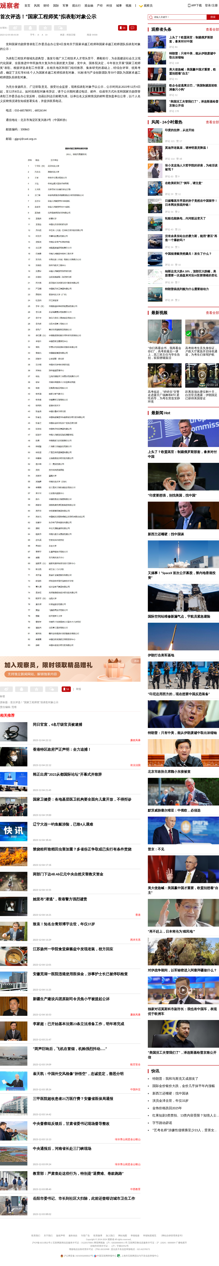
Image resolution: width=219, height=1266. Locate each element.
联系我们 (35, 1235)
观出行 (76, 5)
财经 (46, 5)
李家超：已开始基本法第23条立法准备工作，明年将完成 (78, 1024)
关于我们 (48, 1235)
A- (39, 35)
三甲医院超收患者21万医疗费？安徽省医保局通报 (73, 1098)
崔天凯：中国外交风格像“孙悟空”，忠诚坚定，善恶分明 (78, 1074)
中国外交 (135, 1089)
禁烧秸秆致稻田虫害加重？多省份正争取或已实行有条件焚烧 (82, 849)
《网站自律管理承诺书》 (172, 1235)
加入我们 (110, 1235)
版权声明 (60, 1235)
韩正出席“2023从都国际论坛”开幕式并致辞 (67, 774)
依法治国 (135, 765)
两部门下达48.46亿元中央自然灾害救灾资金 (68, 874)
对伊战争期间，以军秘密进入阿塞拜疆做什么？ (182, 970)
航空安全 (135, 1064)
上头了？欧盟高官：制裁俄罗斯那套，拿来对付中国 (191, 39)
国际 (56, 5)
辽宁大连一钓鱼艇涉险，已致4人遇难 (63, 824)
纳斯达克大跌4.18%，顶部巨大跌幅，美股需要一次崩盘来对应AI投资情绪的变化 (191, 273)
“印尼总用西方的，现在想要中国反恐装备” (179, 694)
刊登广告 (85, 1235)
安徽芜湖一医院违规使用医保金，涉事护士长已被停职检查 (80, 974)
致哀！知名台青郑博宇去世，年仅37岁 (64, 924)
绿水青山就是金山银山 (128, 1139)
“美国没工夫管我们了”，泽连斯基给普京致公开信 (193, 103)
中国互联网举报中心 (105, 1256)
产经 (100, 5)
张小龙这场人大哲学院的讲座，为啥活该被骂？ (191, 167)
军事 (65, 5)
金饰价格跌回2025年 (167, 1108)
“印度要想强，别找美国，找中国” (172, 495)
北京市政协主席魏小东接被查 (169, 772)
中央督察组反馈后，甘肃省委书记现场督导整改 (71, 1123)
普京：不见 (156, 849)
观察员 (146, 6)
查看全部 (212, 29)
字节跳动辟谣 (162, 1123)
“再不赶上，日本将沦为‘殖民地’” (171, 932)
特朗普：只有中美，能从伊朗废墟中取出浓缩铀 (192, 55)
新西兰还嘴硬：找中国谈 (166, 534)
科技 (109, 5)
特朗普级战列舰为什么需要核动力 (187, 289)
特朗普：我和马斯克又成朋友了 (175, 1079)
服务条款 (73, 1235)
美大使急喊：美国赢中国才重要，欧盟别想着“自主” (192, 71)
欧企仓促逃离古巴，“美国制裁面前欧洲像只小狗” (193, 87)
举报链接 (135, 1235)
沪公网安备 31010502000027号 (76, 1256)
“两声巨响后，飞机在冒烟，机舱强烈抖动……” (70, 1049)
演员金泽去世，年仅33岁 (170, 1101)
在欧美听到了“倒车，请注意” (184, 183)
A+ (46, 35)
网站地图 (122, 1235)
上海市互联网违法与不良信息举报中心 (138, 1256)
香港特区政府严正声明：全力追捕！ (62, 749)
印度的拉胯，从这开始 (179, 130)
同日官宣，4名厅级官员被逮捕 (57, 724)
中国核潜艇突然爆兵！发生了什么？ (188, 253)
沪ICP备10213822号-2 (42, 1242)
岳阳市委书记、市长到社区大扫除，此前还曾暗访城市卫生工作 (84, 1198)
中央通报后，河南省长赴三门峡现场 (62, 1148)
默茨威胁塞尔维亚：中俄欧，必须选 (174, 810)
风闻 (37, 5)
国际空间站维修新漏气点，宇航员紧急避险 (179, 617)
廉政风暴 (135, 740)
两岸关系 (135, 939)
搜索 (213, 17)
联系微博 (97, 1235)
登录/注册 (211, 5)
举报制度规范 (149, 1235)
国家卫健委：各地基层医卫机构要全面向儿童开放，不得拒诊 (82, 799)
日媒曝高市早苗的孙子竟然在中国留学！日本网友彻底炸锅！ (191, 202)
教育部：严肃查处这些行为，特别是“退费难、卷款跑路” (78, 1173)
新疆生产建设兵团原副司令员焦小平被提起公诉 (71, 999)
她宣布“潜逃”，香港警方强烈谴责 (60, 899)
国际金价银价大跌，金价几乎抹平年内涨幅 (183, 1086)
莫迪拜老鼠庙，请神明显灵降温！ (187, 147)
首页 (27, 5)
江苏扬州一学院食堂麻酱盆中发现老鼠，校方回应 (73, 949)
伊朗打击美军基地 (161, 655)
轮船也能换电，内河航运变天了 (185, 218)
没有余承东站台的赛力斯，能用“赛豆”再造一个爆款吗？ (191, 238)
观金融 (88, 5)
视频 (128, 5)
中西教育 (135, 1189)
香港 (138, 914)
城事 (119, 5)
